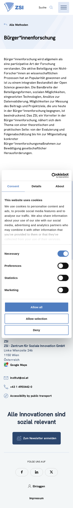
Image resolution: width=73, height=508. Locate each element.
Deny (36, 330)
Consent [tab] (13, 186)
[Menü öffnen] (63, 7)
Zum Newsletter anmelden (36, 438)
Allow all (36, 307)
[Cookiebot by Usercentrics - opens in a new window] (52, 175)
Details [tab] (36, 186)
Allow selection (36, 318)
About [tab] (59, 186)
